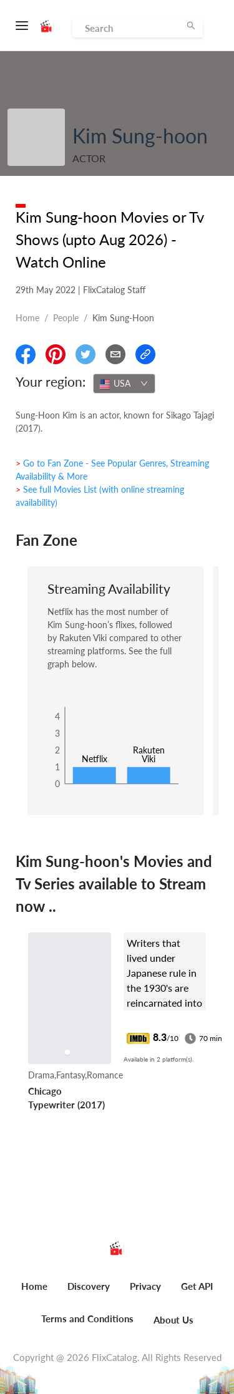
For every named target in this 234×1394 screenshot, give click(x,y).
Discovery (88, 1286)
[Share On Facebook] (26, 354)
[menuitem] (34, 1292)
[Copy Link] (145, 354)
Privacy (145, 1286)
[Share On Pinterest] (56, 354)
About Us (173, 1319)
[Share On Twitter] (85, 354)
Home (27, 317)
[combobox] (124, 384)
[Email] (115, 354)
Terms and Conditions (87, 1318)
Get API (197, 1286)
